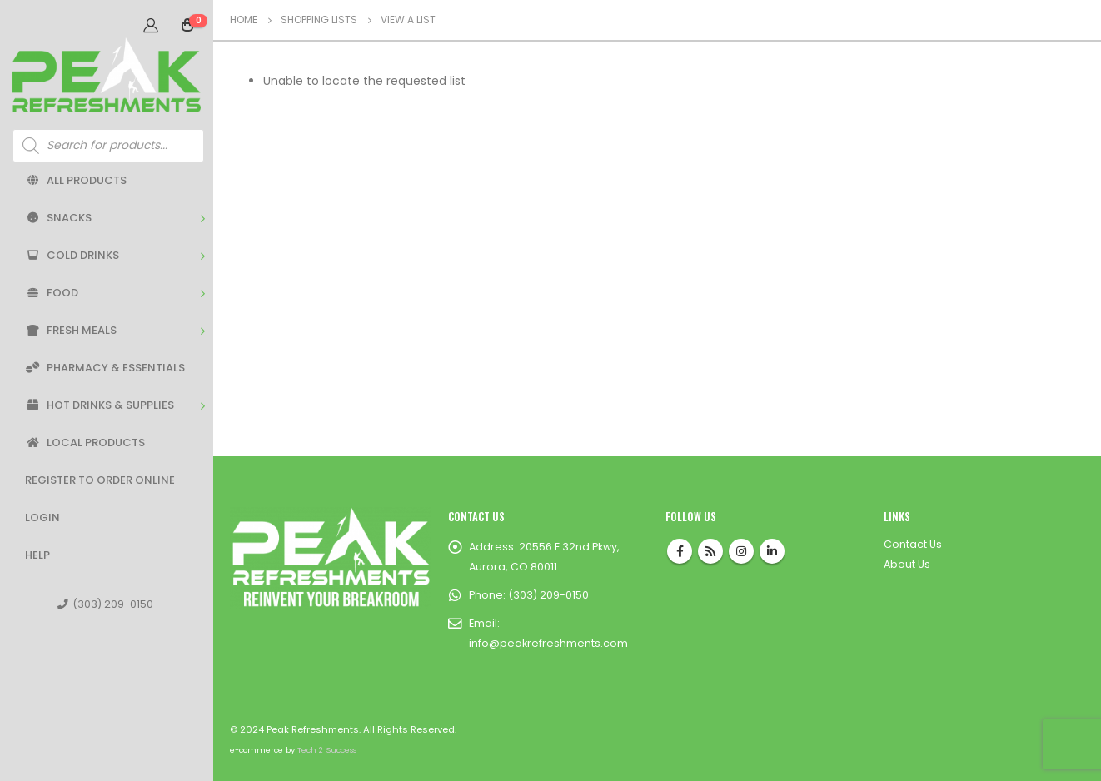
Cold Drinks (72, 255)
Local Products (85, 442)
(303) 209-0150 (105, 604)
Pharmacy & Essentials (105, 368)
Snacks (58, 218)
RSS (710, 551)
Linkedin (772, 551)
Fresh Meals (71, 330)
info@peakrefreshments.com (548, 643)
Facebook (679, 551)
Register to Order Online (100, 480)
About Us (907, 564)
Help (37, 555)
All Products (76, 180)
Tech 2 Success (326, 749)
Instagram (741, 551)
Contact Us (913, 544)
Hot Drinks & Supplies (99, 405)
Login (42, 517)
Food (51, 293)
